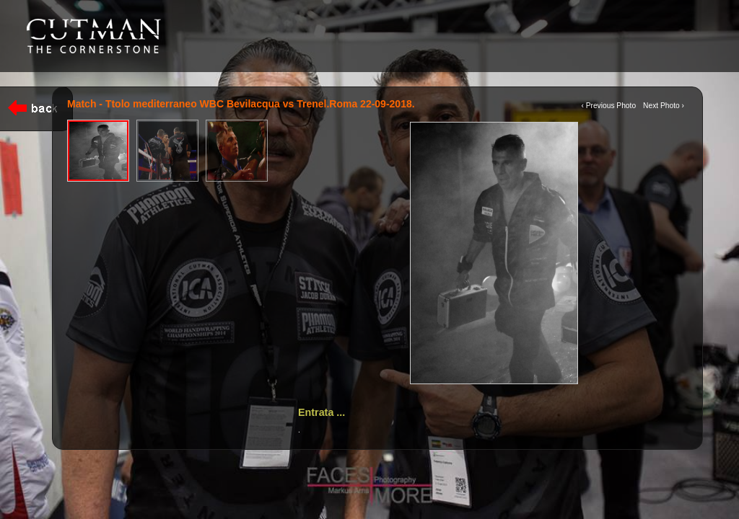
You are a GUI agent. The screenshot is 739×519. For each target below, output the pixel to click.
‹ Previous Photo (608, 106)
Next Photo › (663, 106)
